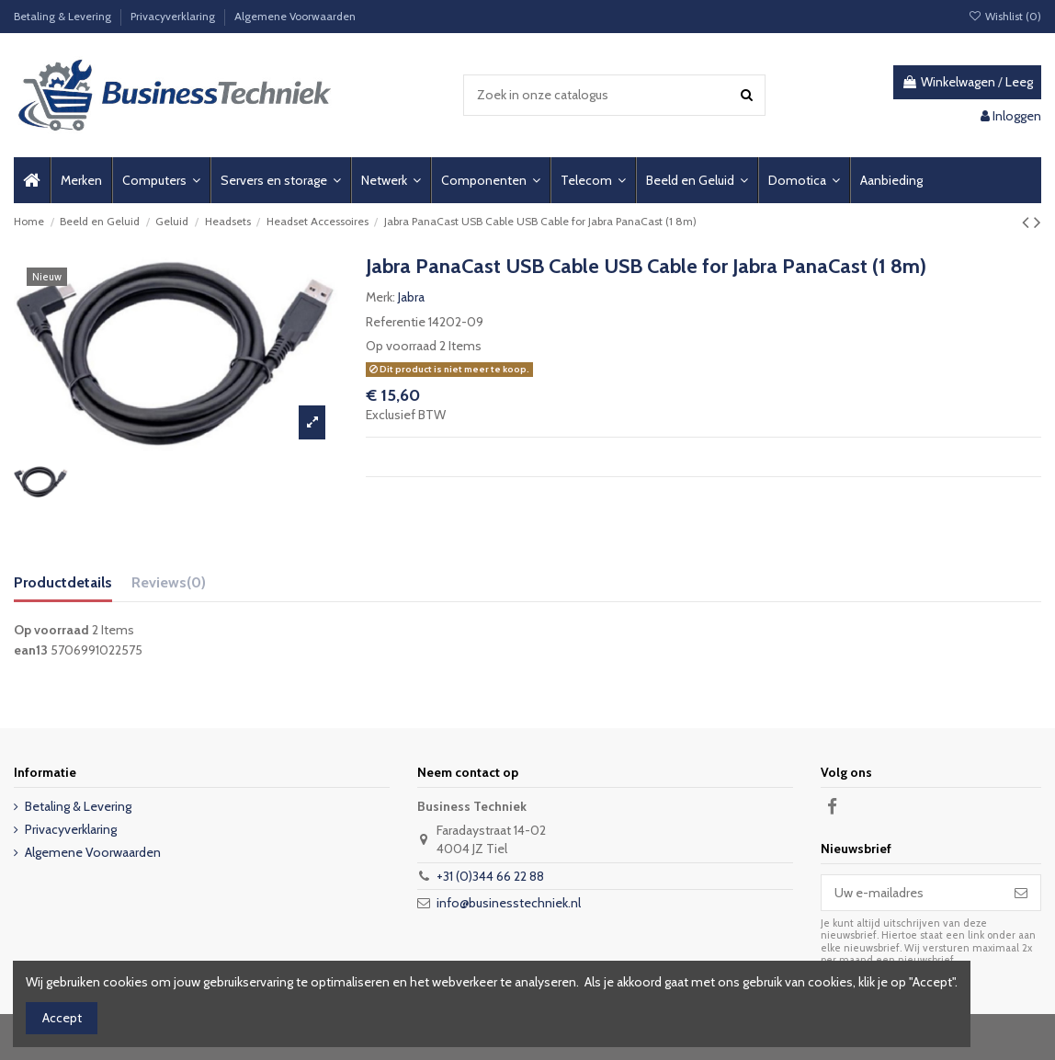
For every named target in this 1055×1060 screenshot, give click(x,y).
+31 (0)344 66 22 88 (490, 876)
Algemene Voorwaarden (295, 16)
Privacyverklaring (174, 16)
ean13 (31, 650)
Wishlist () (1005, 16)
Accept (62, 1017)
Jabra (411, 297)
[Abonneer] (1021, 892)
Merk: (380, 297)
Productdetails (63, 582)
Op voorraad (401, 345)
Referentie (395, 321)
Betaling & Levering (64, 16)
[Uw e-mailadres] (912, 892)
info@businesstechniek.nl (509, 903)
